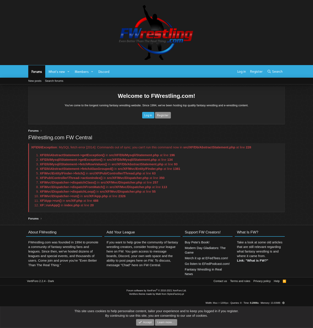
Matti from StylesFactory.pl (170, 294)
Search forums (54, 80)
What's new (56, 71)
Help (277, 281)
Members (82, 71)
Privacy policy (262, 281)
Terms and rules (240, 281)
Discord (103, 71)
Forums (37, 71)
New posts (35, 80)
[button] (68, 71)
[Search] (275, 71)
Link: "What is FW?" (252, 262)
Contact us (220, 281)
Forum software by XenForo (156, 290)
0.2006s (254, 303)
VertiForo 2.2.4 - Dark (40, 281)
